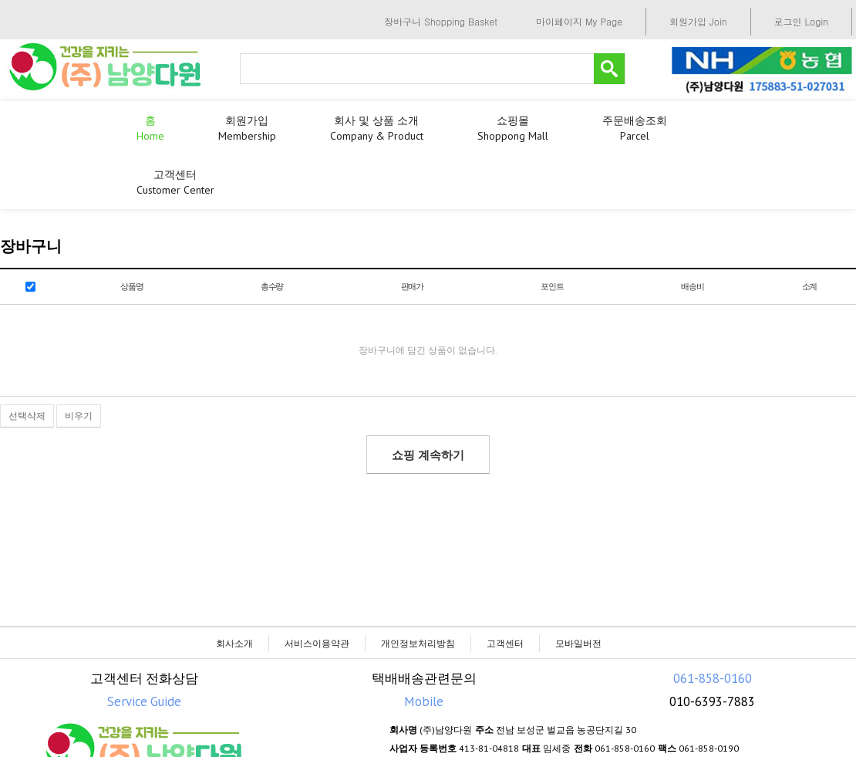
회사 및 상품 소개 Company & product (376, 128)
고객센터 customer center (175, 182)
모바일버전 (578, 643)
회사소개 (234, 643)
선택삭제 (26, 415)
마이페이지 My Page (579, 21)
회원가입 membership (247, 128)
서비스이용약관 (317, 643)
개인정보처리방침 (418, 643)
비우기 (79, 415)
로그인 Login (801, 21)
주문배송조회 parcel (634, 128)
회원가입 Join (698, 21)
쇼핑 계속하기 (428, 455)
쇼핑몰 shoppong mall (512, 128)
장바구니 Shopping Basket (440, 21)
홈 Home (150, 128)
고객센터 (505, 643)
